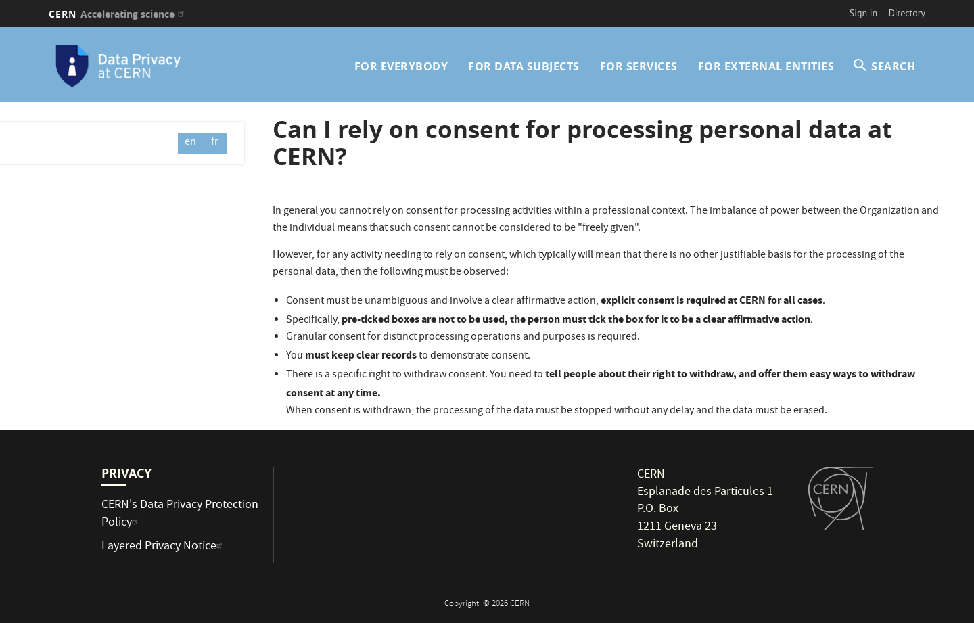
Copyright (462, 604)
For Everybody (401, 66)
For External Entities (766, 66)
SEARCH (893, 66)
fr (214, 143)
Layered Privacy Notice (163, 547)
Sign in (864, 13)
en (190, 143)
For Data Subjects (524, 66)
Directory (907, 13)
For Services (639, 66)
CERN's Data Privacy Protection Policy (179, 514)
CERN (118, 13)
